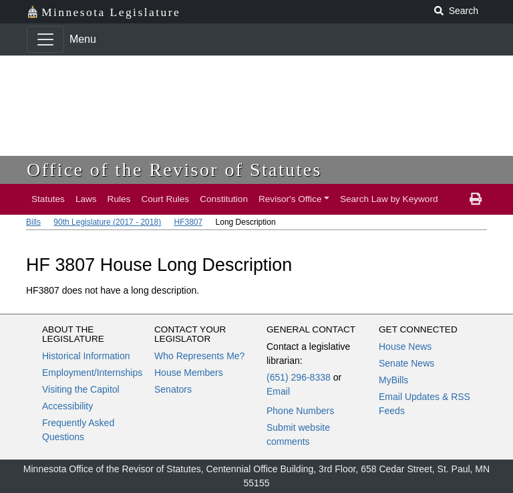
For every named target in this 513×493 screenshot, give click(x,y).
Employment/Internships (92, 372)
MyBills (393, 380)
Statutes (48, 199)
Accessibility (67, 406)
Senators (173, 389)
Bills (33, 222)
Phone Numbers (300, 410)
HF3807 (188, 222)
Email (278, 391)
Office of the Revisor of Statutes (174, 169)
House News (405, 346)
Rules (119, 199)
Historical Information (86, 356)
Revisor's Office (290, 199)
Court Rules (165, 199)
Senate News (406, 363)
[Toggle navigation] (45, 39)
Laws (86, 199)
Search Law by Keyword (389, 199)
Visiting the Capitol (81, 389)
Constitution (224, 199)
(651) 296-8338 (299, 377)
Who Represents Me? (199, 356)
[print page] (475, 199)
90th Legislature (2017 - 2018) (107, 222)
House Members (188, 372)
